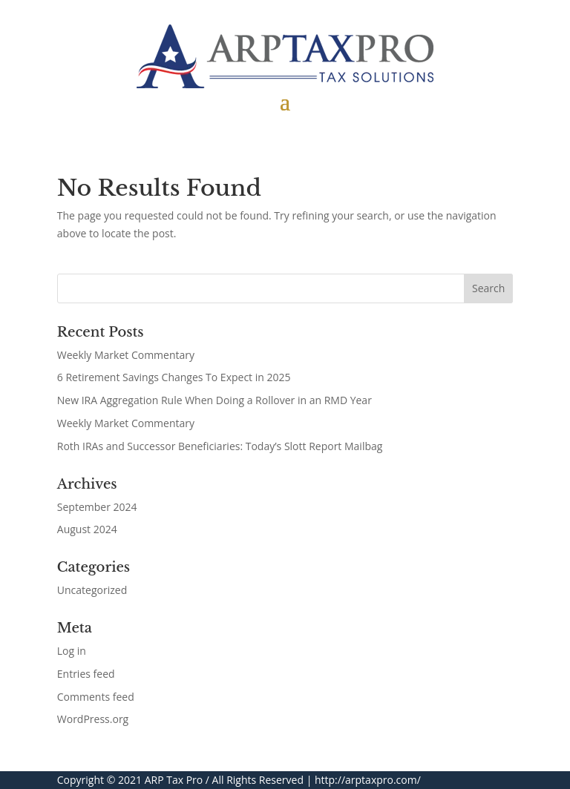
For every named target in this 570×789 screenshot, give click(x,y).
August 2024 (87, 529)
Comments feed (95, 697)
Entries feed (86, 674)
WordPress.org (92, 719)
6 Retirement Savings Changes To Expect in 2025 (174, 377)
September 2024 (97, 507)
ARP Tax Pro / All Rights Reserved (224, 780)
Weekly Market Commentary (125, 355)
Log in (71, 651)
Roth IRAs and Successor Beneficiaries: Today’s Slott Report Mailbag (220, 446)
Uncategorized (92, 590)
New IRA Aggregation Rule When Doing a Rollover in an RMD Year (214, 400)
